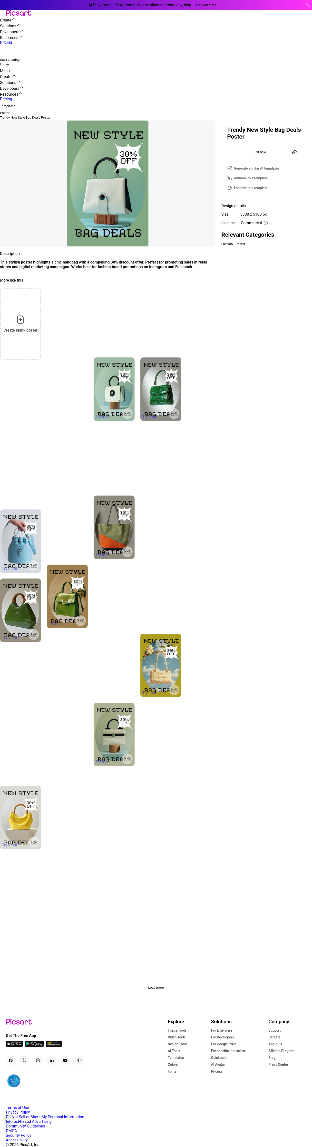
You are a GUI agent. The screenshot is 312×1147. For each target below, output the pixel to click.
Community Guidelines (25, 1126)
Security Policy (18, 1135)
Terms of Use (17, 1107)
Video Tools (176, 1037)
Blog (271, 1058)
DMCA (11, 1130)
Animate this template (251, 178)
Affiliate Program (281, 1051)
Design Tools (177, 1044)
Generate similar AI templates (257, 168)
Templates (176, 1058)
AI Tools (174, 1051)
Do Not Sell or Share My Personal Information (45, 1117)
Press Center (278, 1064)
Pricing (216, 1071)
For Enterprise (222, 1030)
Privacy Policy (18, 1112)
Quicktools (219, 1058)
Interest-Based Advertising (28, 1121)
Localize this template (251, 188)
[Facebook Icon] (11, 1060)
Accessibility (17, 1140)
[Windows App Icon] (54, 1045)
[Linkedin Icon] (52, 1060)
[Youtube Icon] (65, 1060)
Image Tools (177, 1030)
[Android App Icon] (34, 1045)
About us (275, 1044)
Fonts (172, 1071)
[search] (7, 51)
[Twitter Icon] (24, 1060)
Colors (173, 1064)
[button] (3, 13)
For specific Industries (228, 1051)
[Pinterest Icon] (79, 1060)
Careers (274, 1037)
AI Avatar (218, 1064)
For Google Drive (223, 1044)
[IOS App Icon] (14, 1045)
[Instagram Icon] (38, 1060)
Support (274, 1030)
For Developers (222, 1037)
